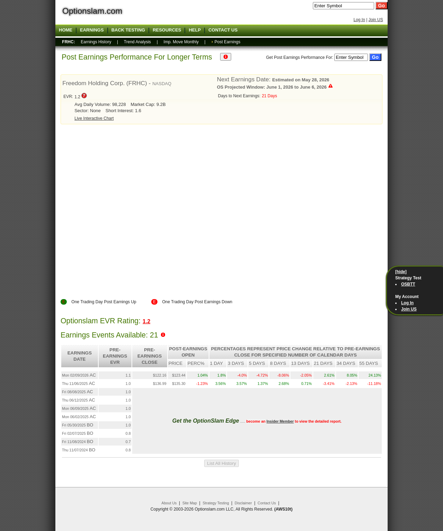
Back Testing (128, 30)
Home (65, 30)
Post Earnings (228, 41)
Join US (376, 19)
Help (195, 30)
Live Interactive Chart (94, 118)
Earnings (92, 30)
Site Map (189, 503)
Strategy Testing (215, 503)
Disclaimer (243, 503)
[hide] (401, 271)
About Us (169, 503)
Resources (167, 30)
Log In (359, 19)
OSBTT (408, 284)
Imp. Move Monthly (181, 41)
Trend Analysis (137, 41)
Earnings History (96, 41)
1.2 (146, 321)
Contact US (222, 30)
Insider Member (280, 421)
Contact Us (266, 503)
